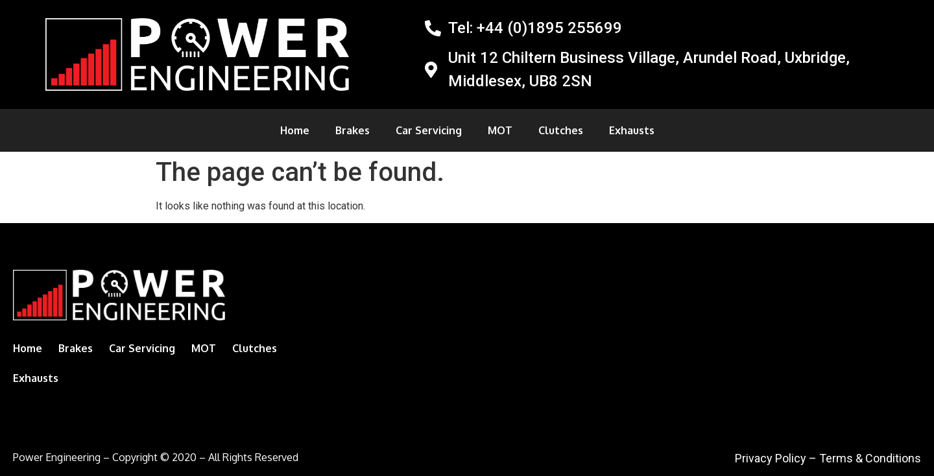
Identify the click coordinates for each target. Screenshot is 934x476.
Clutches (560, 130)
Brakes (352, 130)
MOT (500, 130)
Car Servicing (429, 130)
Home (294, 130)
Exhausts (631, 130)
